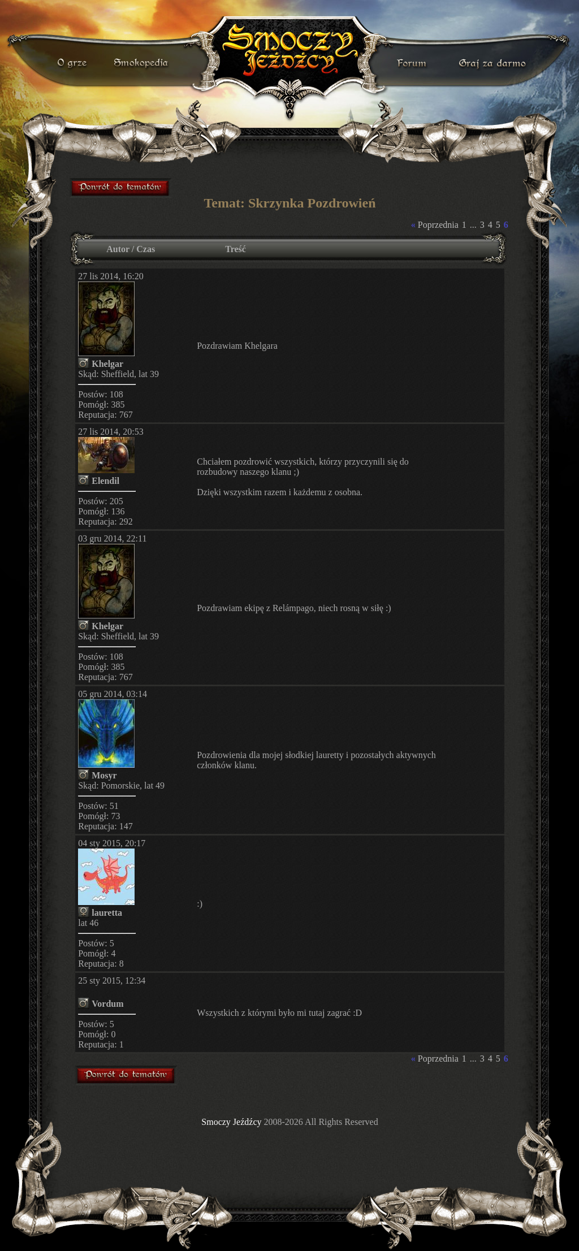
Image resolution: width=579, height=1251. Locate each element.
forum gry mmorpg (121, 188)
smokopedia (142, 63)
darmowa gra (495, 63)
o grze (73, 63)
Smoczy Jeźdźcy (231, 1122)
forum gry (413, 63)
